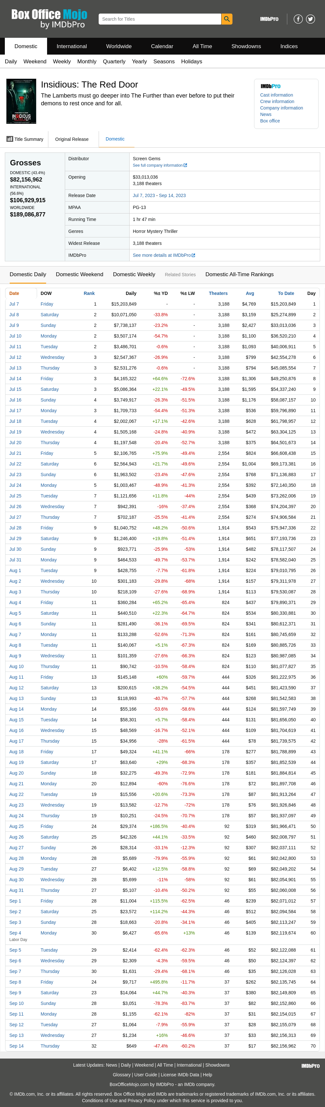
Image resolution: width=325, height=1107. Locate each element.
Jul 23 (15, 474)
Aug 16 (16, 730)
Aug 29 (16, 869)
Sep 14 (16, 1046)
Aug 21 (16, 783)
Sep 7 (15, 971)
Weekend (35, 61)
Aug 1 (15, 570)
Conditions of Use (100, 1100)
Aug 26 (16, 837)
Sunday (48, 325)
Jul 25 (15, 495)
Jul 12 (15, 357)
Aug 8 (15, 645)
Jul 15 (15, 389)
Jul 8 (14, 314)
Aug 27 (16, 847)
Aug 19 (16, 762)
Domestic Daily (28, 274)
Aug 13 (16, 698)
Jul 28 (15, 527)
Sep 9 (15, 992)
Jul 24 (15, 485)
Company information (281, 107)
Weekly (62, 61)
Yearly (139, 61)
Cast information (276, 95)
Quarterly (114, 61)
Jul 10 (15, 336)
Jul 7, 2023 (144, 195)
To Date (286, 293)
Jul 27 (15, 517)
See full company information (160, 165)
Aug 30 (16, 879)
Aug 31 (16, 890)
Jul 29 (15, 538)
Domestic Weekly (134, 274)
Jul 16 (15, 399)
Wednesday (52, 357)
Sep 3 (15, 922)
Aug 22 (16, 794)
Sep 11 (16, 1014)
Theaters (218, 293)
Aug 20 (16, 773)
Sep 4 (15, 932)
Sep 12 (16, 1024)
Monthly (87, 61)
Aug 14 (16, 709)
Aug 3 (15, 591)
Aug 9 (15, 655)
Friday (47, 304)
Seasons (164, 61)
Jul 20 (15, 442)
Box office (270, 120)
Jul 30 (15, 549)
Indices (289, 46)
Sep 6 (15, 960)
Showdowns (246, 46)
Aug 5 (15, 613)
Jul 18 (15, 421)
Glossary (122, 1074)
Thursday (50, 368)
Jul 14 (15, 378)
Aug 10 (16, 666)
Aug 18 (16, 751)
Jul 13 (15, 368)
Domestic (26, 46)
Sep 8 (15, 982)
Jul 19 (15, 431)
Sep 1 (15, 900)
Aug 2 (15, 581)
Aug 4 (15, 602)
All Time (202, 46)
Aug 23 (16, 805)
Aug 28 (16, 858)
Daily (11, 61)
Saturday (50, 314)
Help (207, 1074)
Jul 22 (15, 463)
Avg (250, 293)
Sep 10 (16, 1003)
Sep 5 (15, 950)
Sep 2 (15, 911)
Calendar (162, 46)
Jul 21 (15, 453)
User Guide (145, 1074)
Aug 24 (16, 815)
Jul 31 (15, 559)
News (265, 114)
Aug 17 (16, 741)
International (72, 46)
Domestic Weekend (79, 274)
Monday (49, 336)
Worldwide (119, 46)
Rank (89, 293)
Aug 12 (16, 687)
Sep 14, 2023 (172, 195)
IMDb (189, 1084)
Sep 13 (16, 1035)
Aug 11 (16, 677)
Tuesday (49, 346)
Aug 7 (15, 634)
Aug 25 (16, 826)
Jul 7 (14, 304)
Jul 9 (14, 325)
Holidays (191, 61)
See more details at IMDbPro (164, 255)
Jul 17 (15, 410)
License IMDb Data (180, 1074)
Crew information (277, 101)
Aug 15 (16, 719)
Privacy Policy (142, 1100)
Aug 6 (15, 623)
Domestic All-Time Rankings (239, 274)
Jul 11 (15, 346)
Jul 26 (15, 506)
